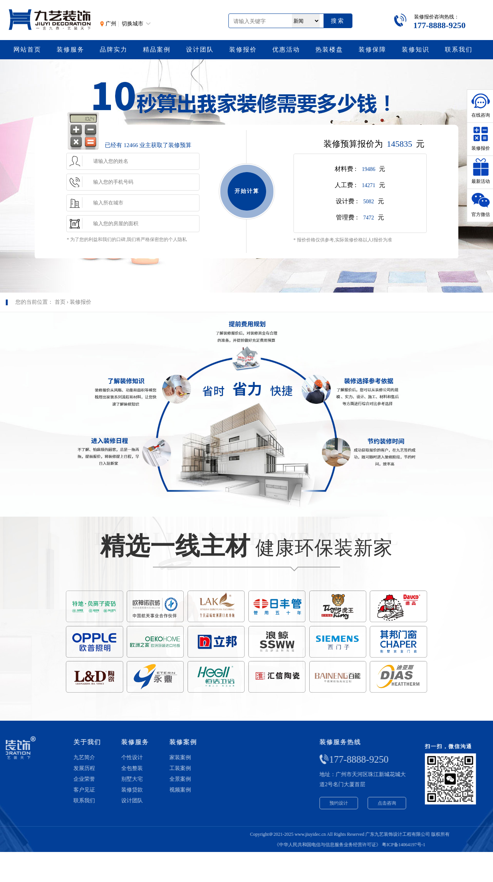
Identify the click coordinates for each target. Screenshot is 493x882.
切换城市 (132, 24)
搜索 (338, 20)
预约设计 (391, 803)
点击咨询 (439, 803)
